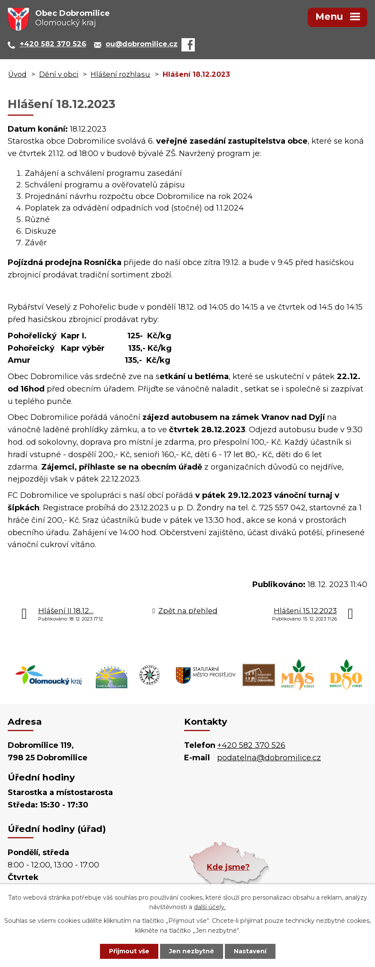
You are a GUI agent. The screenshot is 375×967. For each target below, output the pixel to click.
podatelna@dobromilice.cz (269, 757)
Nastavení (250, 951)
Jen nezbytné (191, 951)
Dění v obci (58, 74)
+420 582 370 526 (251, 745)
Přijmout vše (129, 951)
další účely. (210, 907)
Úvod (17, 74)
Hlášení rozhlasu (120, 74)
